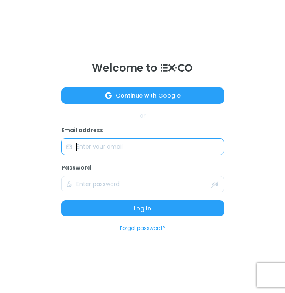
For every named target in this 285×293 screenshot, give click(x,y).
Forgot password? (142, 228)
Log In (142, 208)
